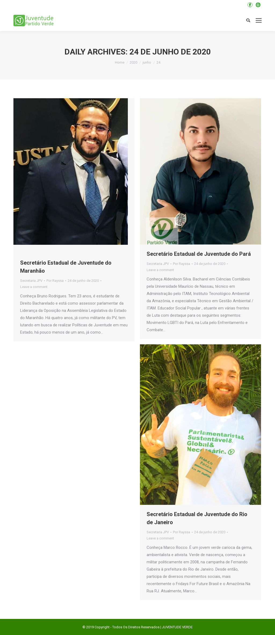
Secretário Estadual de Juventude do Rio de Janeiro (197, 518)
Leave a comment (34, 287)
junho (147, 62)
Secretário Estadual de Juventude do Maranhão (65, 267)
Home (119, 62)
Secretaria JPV (31, 281)
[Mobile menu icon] (259, 20)
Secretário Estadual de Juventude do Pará (199, 254)
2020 (133, 62)
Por (55, 281)
